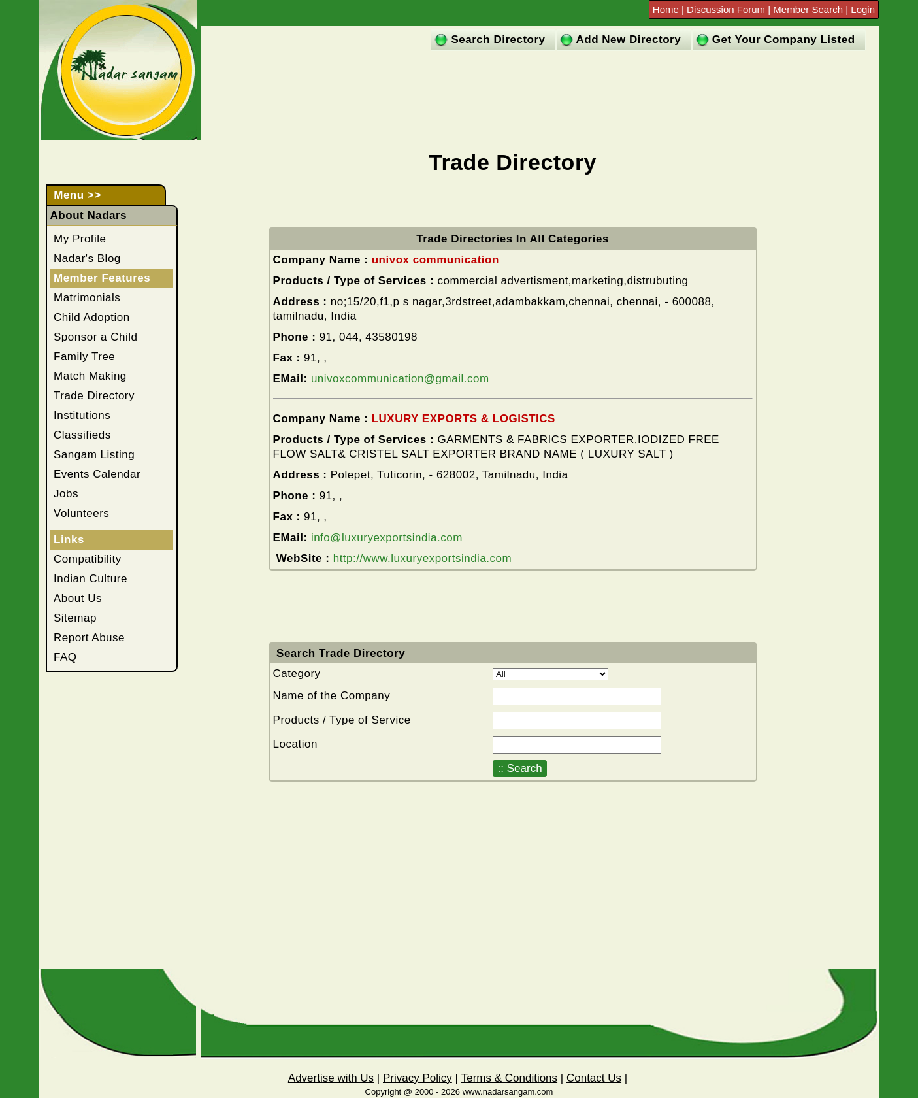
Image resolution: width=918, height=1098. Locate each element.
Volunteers (81, 513)
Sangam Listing (94, 454)
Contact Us (593, 1078)
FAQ (65, 657)
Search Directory (498, 39)
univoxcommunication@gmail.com (400, 379)
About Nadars (88, 215)
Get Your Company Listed (783, 39)
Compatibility (88, 559)
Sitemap (75, 618)
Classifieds (82, 435)
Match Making (90, 376)
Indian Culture (90, 579)
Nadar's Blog (87, 258)
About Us (78, 598)
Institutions (82, 415)
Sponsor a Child (95, 337)
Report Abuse (89, 637)
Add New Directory (628, 39)
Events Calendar (97, 474)
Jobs (66, 494)
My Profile (80, 239)
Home (667, 9)
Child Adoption (92, 317)
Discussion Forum (727, 9)
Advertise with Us (331, 1078)
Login (863, 9)
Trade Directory (94, 396)
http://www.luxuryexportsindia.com (422, 558)
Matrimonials (87, 297)
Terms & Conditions (509, 1078)
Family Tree (84, 356)
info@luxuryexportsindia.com (387, 537)
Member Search (808, 9)
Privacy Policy (417, 1078)
